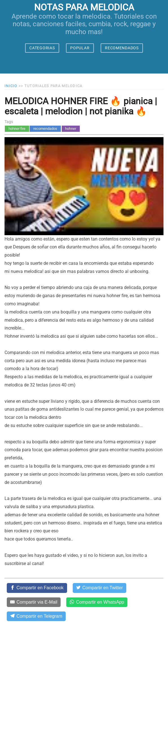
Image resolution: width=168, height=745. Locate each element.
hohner (70, 128)
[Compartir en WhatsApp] (96, 602)
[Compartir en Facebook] (37, 588)
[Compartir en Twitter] (99, 588)
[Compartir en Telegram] (36, 616)
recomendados (45, 128)
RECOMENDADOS (121, 48)
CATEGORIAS (42, 48)
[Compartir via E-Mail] (34, 602)
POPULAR (79, 48)
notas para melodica (84, 7)
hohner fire (16, 128)
